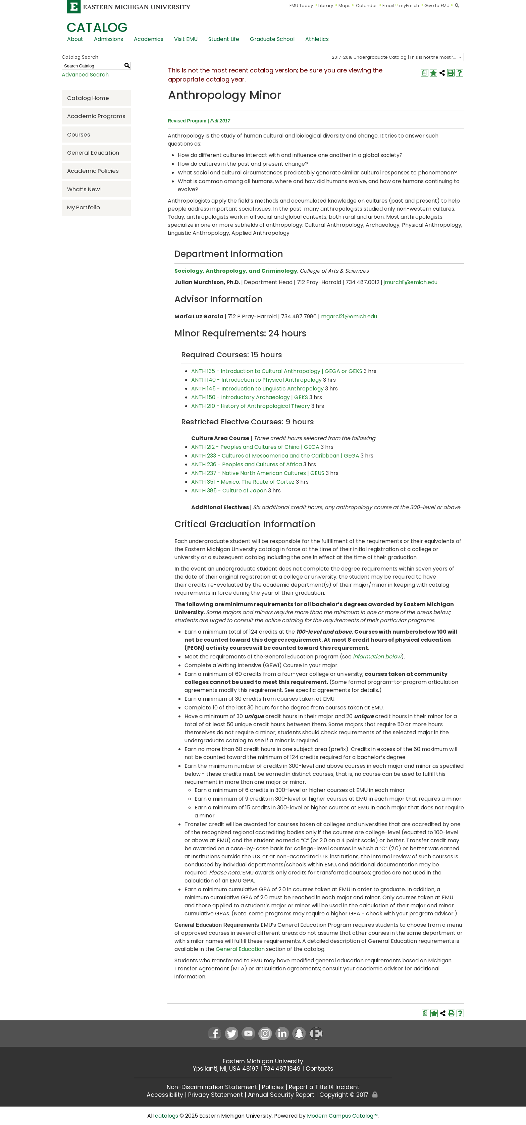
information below (377, 656)
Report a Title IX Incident (324, 1087)
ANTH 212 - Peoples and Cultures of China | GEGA (255, 447)
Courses (78, 134)
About (75, 39)
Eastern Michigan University (263, 1061)
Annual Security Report (281, 1095)
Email (388, 5)
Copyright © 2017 (343, 1095)
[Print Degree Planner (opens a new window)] (424, 72)
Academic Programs (96, 116)
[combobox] (397, 57)
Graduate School (272, 39)
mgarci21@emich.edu (349, 316)
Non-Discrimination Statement (212, 1087)
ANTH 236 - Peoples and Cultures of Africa (246, 464)
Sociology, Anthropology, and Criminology (235, 271)
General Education (93, 153)
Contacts (319, 1069)
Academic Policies (93, 171)
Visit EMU (186, 39)
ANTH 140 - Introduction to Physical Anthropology (256, 380)
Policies (273, 1087)
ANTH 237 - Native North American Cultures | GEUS (257, 473)
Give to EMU (437, 5)
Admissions (108, 39)
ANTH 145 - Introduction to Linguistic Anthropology (257, 388)
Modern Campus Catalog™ (342, 1116)
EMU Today (301, 5)
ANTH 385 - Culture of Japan (229, 490)
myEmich (409, 5)
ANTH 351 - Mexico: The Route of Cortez (243, 482)
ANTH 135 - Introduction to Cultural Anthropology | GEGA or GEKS (276, 371)
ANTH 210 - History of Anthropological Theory (250, 406)
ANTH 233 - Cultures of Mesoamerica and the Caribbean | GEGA (275, 456)
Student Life (223, 39)
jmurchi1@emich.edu (410, 282)
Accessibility (165, 1095)
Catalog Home (88, 98)
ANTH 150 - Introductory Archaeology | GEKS (249, 397)
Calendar (366, 5)
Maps (344, 5)
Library (325, 5)
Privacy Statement (215, 1095)
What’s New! (84, 189)
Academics (148, 39)
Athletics (317, 39)
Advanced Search (85, 74)
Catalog (97, 27)
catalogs (166, 1116)
